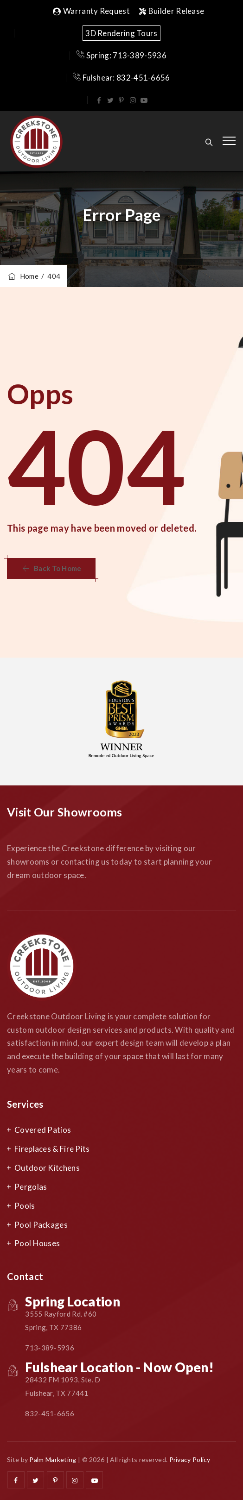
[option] (121, 722)
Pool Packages (41, 1225)
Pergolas (30, 1187)
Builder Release (172, 11)
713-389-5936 (49, 1347)
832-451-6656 (49, 1413)
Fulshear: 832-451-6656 (121, 77)
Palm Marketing (52, 1459)
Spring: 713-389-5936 (121, 55)
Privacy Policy (190, 1459)
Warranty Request (91, 11)
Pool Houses (37, 1243)
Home (22, 276)
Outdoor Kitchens (47, 1168)
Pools (24, 1206)
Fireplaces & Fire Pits (52, 1149)
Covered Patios (42, 1130)
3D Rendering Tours (121, 33)
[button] (51, 568)
